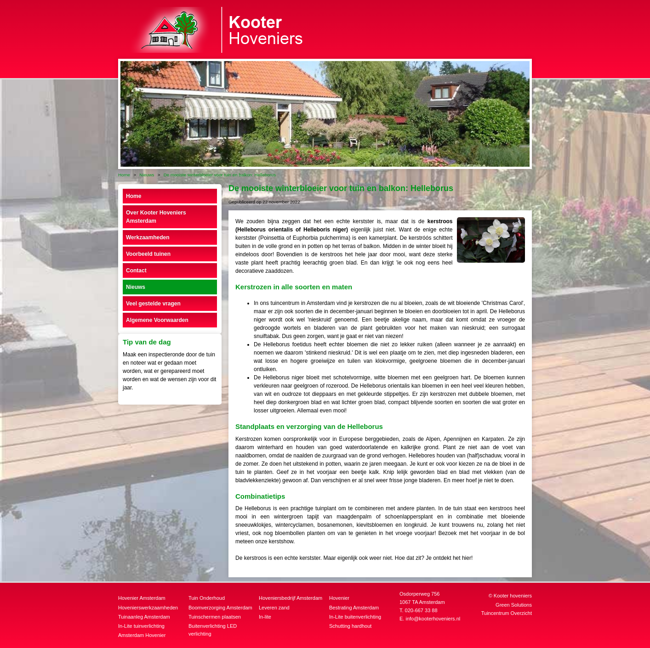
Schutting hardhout (350, 626)
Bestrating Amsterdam (354, 607)
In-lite (265, 617)
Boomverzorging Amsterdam (220, 607)
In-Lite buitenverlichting (355, 617)
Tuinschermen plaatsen (214, 617)
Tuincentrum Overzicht (506, 613)
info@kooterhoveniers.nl (432, 618)
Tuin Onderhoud (206, 598)
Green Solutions (514, 605)
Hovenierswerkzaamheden (148, 607)
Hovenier (339, 598)
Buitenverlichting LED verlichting (212, 630)
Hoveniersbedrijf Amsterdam (290, 598)
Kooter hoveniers (513, 595)
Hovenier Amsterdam (141, 598)
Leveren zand (274, 607)
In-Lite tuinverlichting (141, 626)
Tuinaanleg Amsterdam (144, 617)
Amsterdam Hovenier (141, 635)
